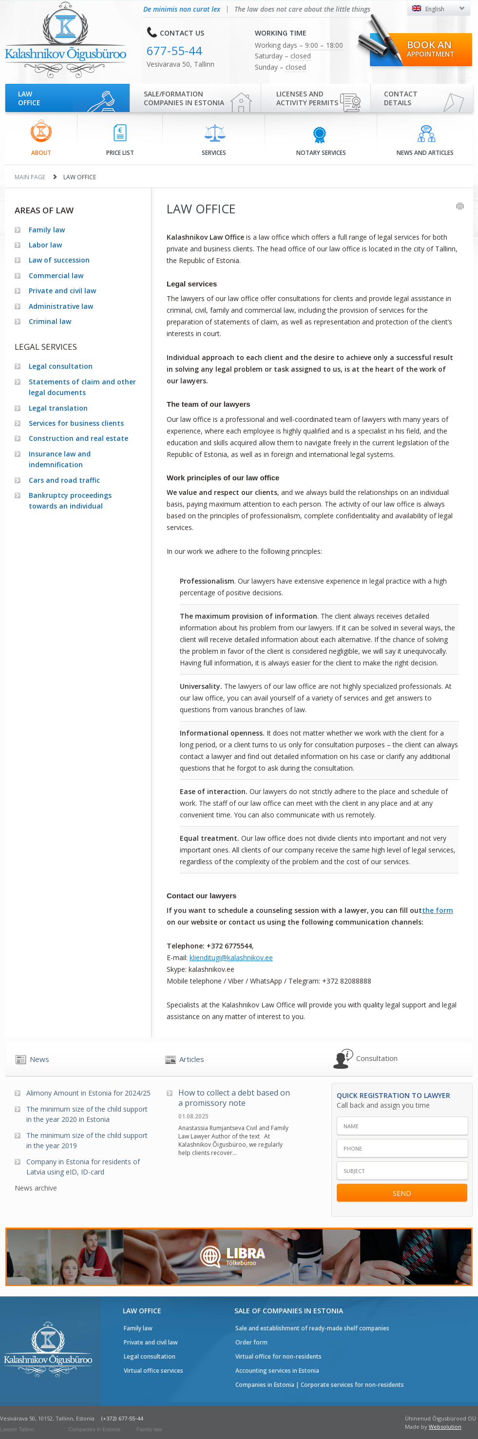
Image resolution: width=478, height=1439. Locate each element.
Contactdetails (401, 98)
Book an (430, 48)
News (39, 1059)
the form (437, 910)
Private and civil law (62, 290)
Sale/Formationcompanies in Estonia (184, 98)
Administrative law (61, 306)
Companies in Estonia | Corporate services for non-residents (319, 1385)
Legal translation (58, 408)
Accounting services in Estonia (277, 1370)
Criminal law (50, 321)
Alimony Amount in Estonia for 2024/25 (88, 1093)
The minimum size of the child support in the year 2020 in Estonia (87, 1114)
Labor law (45, 244)
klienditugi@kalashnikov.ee (231, 957)
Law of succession (59, 260)
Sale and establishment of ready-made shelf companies (312, 1328)
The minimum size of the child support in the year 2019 (87, 1140)
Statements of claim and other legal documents (82, 387)
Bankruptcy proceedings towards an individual (70, 501)
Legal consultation (61, 366)
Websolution (445, 1426)
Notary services (321, 141)
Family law (47, 229)
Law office (29, 98)
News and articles (425, 141)
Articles (191, 1059)
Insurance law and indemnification (60, 459)
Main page (30, 177)
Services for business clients (76, 423)
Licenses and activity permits (307, 98)
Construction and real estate (78, 438)
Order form (251, 1342)
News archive (36, 1188)
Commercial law (56, 275)
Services (214, 140)
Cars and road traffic (64, 480)
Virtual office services (153, 1370)
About (41, 138)
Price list (120, 140)
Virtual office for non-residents (278, 1356)
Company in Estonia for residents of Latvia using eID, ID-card (83, 1166)
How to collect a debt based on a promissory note (234, 1098)
